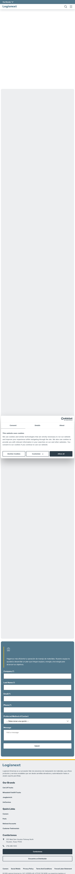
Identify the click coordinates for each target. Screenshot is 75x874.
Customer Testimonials (11, 814)
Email (6, 679)
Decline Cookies (14, 454)
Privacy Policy (28, 854)
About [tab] (61, 425)
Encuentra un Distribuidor (37, 844)
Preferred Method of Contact (16, 702)
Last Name (8, 668)
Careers (5, 799)
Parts (4, 804)
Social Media (15, 854)
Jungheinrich (7, 783)
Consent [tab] (13, 425)
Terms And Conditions (44, 854)
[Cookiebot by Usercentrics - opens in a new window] (62, 419)
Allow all (61, 454)
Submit (37, 731)
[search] (65, 6)
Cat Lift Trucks (8, 773)
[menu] (71, 6)
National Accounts (9, 809)
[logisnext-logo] (10, 6)
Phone (6, 691)
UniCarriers (7, 788)
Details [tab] (37, 425)
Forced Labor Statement (63, 854)
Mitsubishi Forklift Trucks (12, 778)
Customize (37, 454)
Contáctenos (37, 837)
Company (8, 657)
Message (7, 713)
